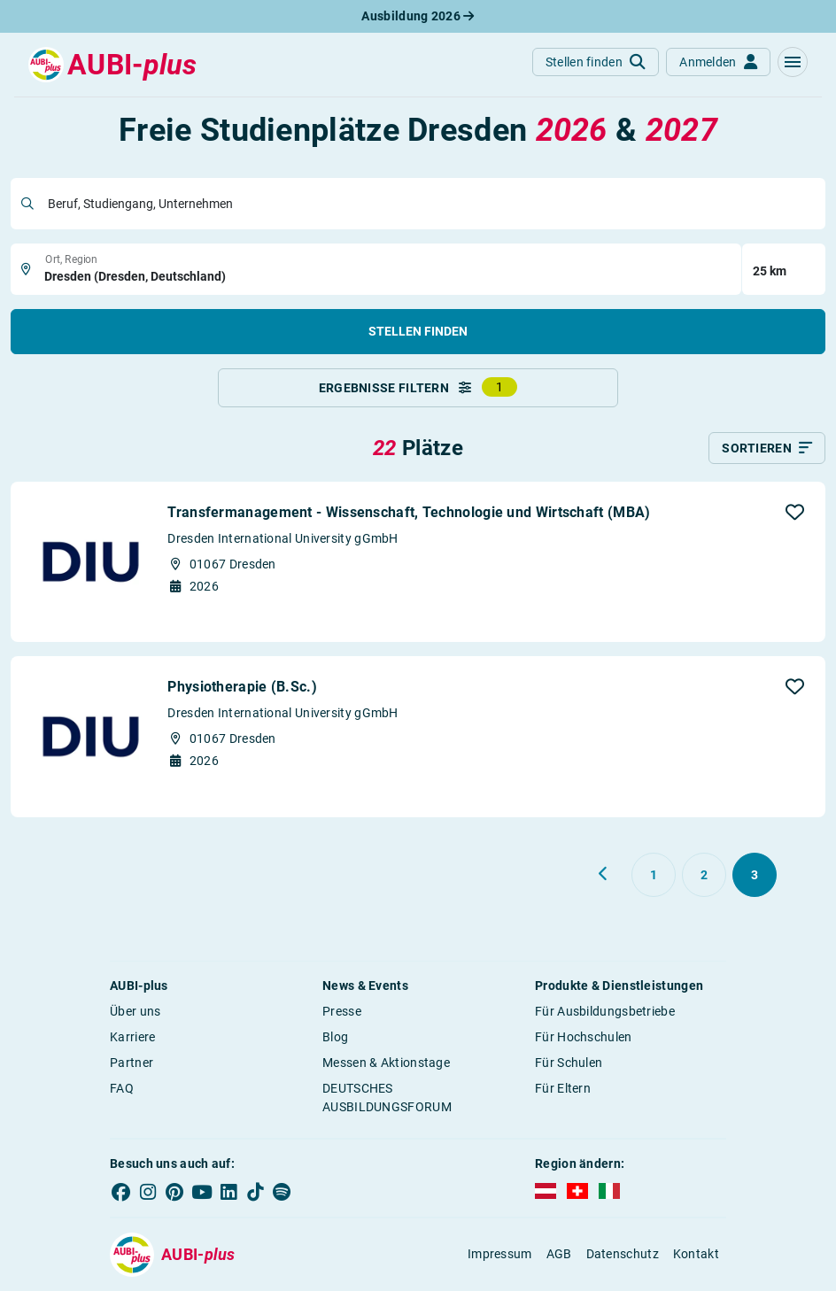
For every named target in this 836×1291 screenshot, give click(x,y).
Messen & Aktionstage (386, 1062)
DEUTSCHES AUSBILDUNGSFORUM (387, 1097)
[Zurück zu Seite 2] (604, 874)
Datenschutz (622, 1254)
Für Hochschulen (583, 1037)
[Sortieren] (766, 448)
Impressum (500, 1254)
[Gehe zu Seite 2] (704, 875)
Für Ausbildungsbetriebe (605, 1011)
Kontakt (696, 1254)
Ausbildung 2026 (417, 16)
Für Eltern (563, 1088)
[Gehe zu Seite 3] (754, 875)
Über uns (135, 1011)
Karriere (132, 1037)
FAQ (122, 1088)
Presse (341, 1011)
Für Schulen (568, 1062)
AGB (559, 1254)
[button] (793, 62)
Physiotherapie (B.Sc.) (242, 686)
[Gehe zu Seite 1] (653, 875)
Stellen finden (418, 331)
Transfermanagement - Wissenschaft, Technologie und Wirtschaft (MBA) (408, 512)
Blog (335, 1037)
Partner (131, 1062)
